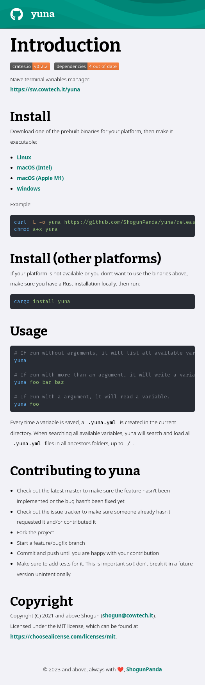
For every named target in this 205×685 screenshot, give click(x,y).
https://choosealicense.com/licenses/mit (63, 636)
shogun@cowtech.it (127, 615)
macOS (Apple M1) (40, 178)
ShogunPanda (144, 669)
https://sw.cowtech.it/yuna (45, 89)
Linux (24, 157)
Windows (28, 188)
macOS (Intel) (34, 167)
